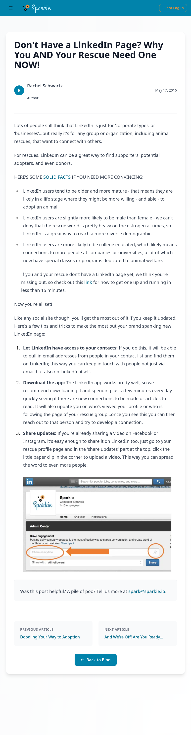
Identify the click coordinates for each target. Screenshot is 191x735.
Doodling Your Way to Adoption (50, 637)
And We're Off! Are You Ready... (133, 637)
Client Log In (173, 7)
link (88, 282)
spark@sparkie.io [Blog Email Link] (146, 591)
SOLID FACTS (57, 177)
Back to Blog (96, 660)
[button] (10, 8)
